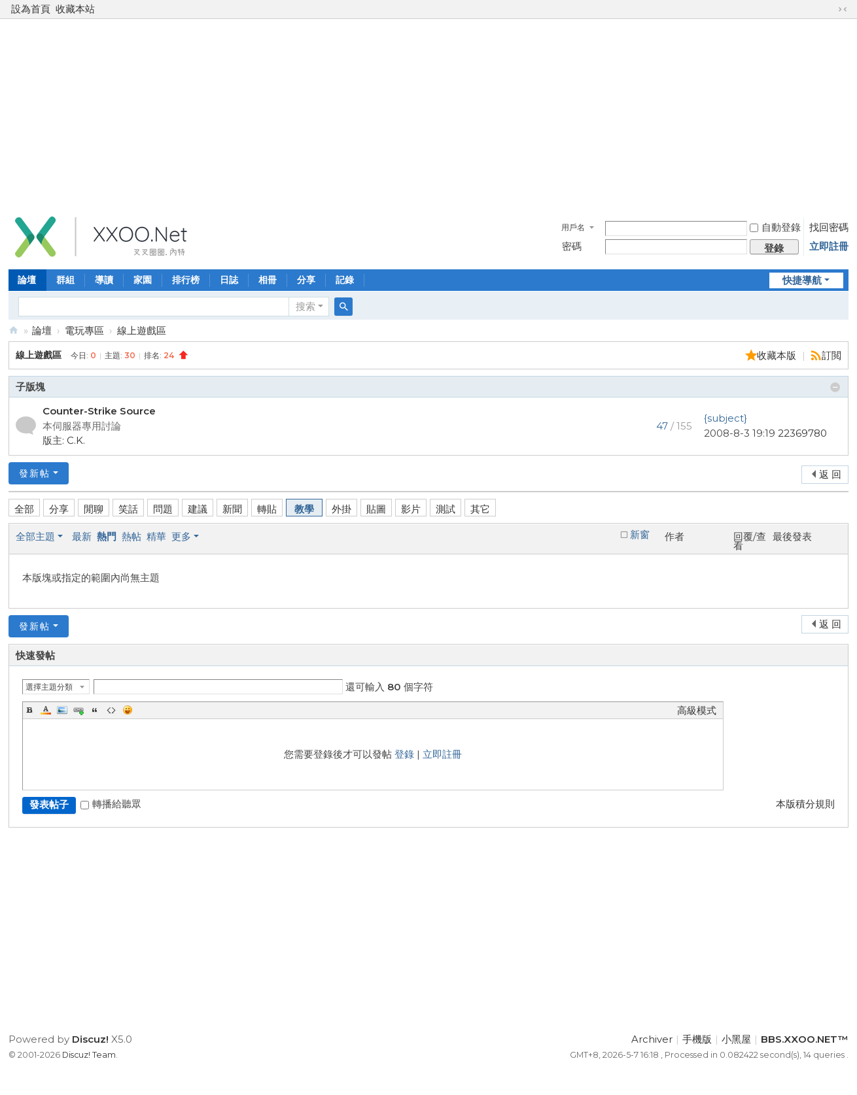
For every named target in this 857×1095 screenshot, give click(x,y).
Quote (94, 709)
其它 (480, 509)
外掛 (341, 509)
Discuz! (90, 1039)
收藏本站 (75, 9)
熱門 (106, 536)
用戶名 (573, 227)
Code (111, 709)
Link (78, 709)
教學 (304, 509)
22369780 (802, 433)
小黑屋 (736, 1039)
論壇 (27, 280)
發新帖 (34, 473)
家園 (142, 280)
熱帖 (131, 536)
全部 (24, 509)
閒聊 (93, 509)
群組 (65, 280)
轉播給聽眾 (110, 804)
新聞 (232, 509)
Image (62, 709)
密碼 (572, 246)
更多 (181, 536)
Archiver (652, 1039)
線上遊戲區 (141, 330)
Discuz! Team (89, 1055)
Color (45, 709)
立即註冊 (828, 246)
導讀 (104, 280)
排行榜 (186, 280)
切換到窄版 (842, 9)
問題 (163, 509)
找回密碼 (828, 227)
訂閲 (831, 355)
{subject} (725, 418)
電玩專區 (84, 330)
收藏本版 (778, 355)
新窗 (640, 535)
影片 (411, 509)
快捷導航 (802, 280)
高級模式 (696, 710)
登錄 (404, 754)
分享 (306, 280)
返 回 (830, 474)
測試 (445, 509)
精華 (156, 536)
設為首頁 (30, 9)
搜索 (305, 306)
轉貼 (267, 509)
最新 (82, 536)
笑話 (128, 509)
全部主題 (35, 536)
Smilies (127, 709)
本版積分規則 (805, 804)
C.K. (76, 440)
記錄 (345, 280)
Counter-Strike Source (99, 411)
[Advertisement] (428, 113)
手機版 (697, 1039)
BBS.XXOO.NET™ (14, 330)
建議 (197, 509)
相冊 (267, 280)
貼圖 (376, 509)
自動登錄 (775, 227)
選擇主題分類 (49, 687)
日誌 (229, 280)
